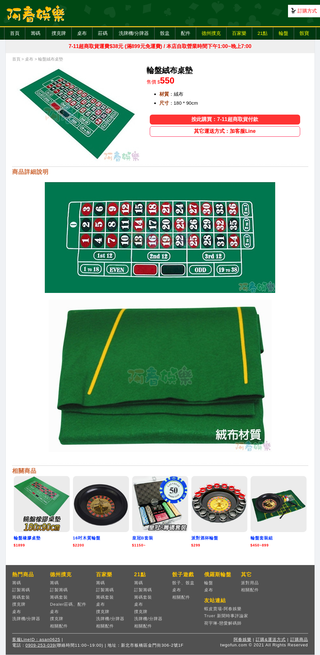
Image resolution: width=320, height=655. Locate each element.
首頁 (15, 33)
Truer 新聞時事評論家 (226, 615)
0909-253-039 (40, 645)
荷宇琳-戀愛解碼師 (223, 623)
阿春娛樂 (243, 639)
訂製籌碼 (21, 589)
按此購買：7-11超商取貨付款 (224, 119)
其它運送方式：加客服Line (225, 131)
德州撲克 (211, 33)
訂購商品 (299, 639)
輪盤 (283, 33)
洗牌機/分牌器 (134, 33)
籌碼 (35, 33)
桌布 (82, 33)
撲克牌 (59, 33)
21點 (263, 33)
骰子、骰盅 (183, 582)
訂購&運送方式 (271, 639)
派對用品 (250, 582)
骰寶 (304, 33)
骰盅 (165, 33)
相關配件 (59, 626)
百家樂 (239, 33)
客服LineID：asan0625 (36, 639)
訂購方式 (307, 10)
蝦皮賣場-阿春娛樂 (223, 608)
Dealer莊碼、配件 (68, 604)
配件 (185, 33)
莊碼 (103, 33)
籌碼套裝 (21, 597)
